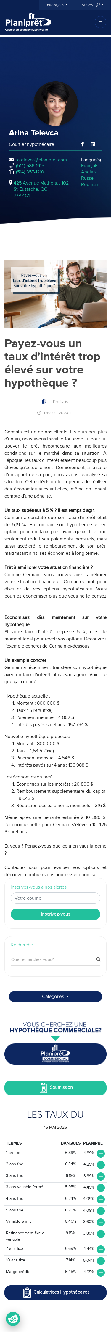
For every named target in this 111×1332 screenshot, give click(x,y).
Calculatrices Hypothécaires (55, 1292)
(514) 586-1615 (30, 166)
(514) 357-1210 (30, 172)
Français (56, 5)
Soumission (55, 1088)
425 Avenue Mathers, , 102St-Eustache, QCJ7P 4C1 (41, 189)
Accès (91, 5)
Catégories (53, 996)
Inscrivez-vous (55, 914)
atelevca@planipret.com (42, 160)
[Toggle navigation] (100, 22)
